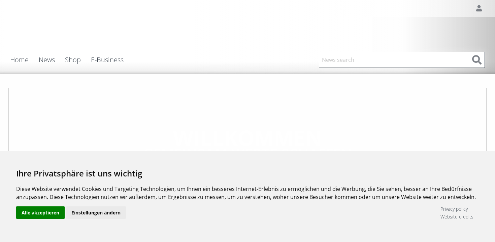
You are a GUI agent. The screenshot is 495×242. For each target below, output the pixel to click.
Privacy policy (454, 209)
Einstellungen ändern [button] (96, 212)
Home (19, 60)
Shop (73, 59)
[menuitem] (24, 59)
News (47, 59)
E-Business (107, 59)
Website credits (456, 216)
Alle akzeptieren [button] (40, 212)
